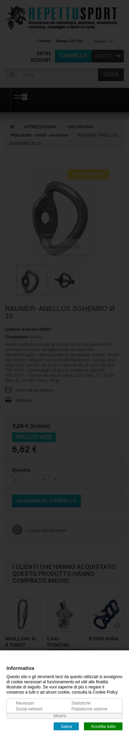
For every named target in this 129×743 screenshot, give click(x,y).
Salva (66, 726)
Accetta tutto (103, 726)
